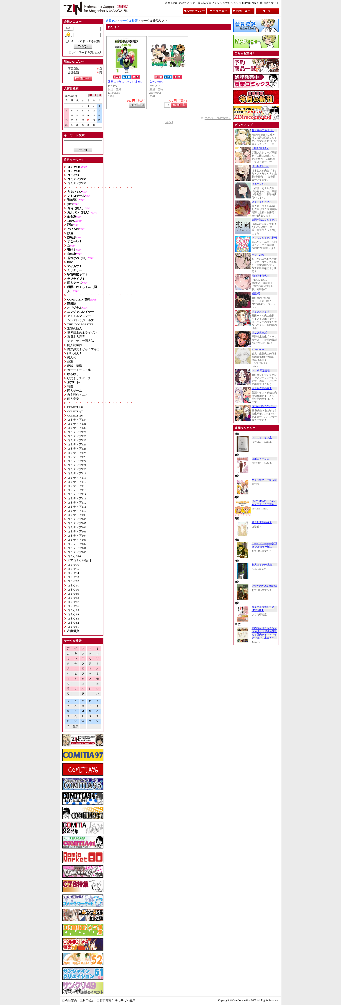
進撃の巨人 (74, 328)
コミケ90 (73, 589)
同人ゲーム (74, 390)
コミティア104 (77, 535)
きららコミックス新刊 (264, 237)
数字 (75, 726)
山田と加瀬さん (260, 148)
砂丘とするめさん (262, 522)
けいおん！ (74, 353)
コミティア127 (77, 440)
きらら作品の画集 (262, 388)
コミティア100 (77, 552)
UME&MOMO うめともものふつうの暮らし (264, 503)
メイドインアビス (262, 202)
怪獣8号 (256, 293)
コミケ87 (73, 602)
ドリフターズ (259, 332)
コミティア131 (77, 423)
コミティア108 (77, 519)
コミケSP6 (74, 556)
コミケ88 (73, 597)
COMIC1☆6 (75, 415)
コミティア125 (77, 448)
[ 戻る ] (168, 122)
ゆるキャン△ (259, 184)
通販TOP (111, 20)
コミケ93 (73, 577)
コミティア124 (77, 453)
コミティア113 (76, 498)
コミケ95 (73, 569)
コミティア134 (77, 419)
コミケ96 (73, 564)
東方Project (74, 382)
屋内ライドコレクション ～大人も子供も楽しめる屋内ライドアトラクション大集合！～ (264, 633)
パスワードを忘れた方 (87, 52)
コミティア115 (76, 490)
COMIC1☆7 (75, 411)
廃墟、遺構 (74, 366)
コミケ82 (73, 622)
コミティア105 (77, 531)
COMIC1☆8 (75, 407)
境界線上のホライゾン (82, 332)
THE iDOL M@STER (80, 324)
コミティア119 (76, 473)
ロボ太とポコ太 (260, 459)
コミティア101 (77, 548)
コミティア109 (77, 515)
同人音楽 (73, 399)
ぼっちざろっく (260, 166)
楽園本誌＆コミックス (264, 219)
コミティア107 (77, 523)
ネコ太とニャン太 (262, 437)
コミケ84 (73, 614)
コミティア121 (77, 465)
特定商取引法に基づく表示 (117, 1000)
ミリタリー (74, 270)
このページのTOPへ (218, 118)
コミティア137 (77, 183)
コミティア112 (76, 502)
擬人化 (71, 357)
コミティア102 (77, 544)
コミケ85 (73, 610)
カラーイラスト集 (79, 370)
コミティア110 (76, 510)
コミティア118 (76, 477)
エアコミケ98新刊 (79, 560)
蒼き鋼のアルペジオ (263, 130)
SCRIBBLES (258, 349)
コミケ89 (73, 593)
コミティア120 (77, 469)
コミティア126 (77, 444)
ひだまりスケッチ (79, 378)
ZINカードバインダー (264, 406)
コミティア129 (77, 432)
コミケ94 (73, 573)
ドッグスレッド (260, 311)
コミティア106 (77, 527)
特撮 (70, 386)
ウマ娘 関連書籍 (261, 370)
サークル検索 (129, 20)
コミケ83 (73, 618)
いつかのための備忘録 (264, 586)
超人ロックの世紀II (262, 564)
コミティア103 (77, 539)
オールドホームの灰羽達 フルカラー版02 (264, 545)
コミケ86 (73, 606)
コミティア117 (76, 481)
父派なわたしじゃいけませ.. (125, 81)
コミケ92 (73, 581)
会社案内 (71, 1000)
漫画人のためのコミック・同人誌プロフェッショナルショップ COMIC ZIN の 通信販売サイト (222, 3)
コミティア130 (77, 427)
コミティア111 (76, 506)
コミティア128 (77, 436)
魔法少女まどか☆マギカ (83, 349)
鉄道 (70, 361)
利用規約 (88, 1000)
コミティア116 (76, 486)
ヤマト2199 (258, 255)
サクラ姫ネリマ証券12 (264, 480)
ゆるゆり (73, 374)
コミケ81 (73, 626)
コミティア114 (76, 494)
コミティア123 (77, 457)
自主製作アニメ (77, 394)
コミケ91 (73, 585)
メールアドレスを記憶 (85, 41)
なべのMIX (156, 81)
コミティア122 (77, 461)
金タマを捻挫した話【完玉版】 (263, 609)
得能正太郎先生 (260, 276)
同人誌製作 (74, 345)
